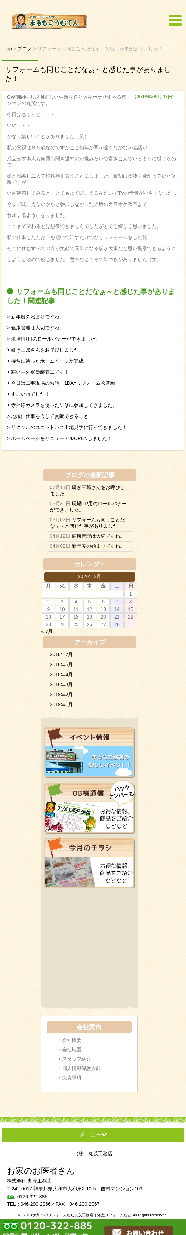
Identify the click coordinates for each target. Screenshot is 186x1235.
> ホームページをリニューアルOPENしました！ (59, 438)
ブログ (74, 475)
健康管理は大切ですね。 (98, 536)
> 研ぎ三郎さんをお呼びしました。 (45, 350)
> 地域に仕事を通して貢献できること (47, 416)
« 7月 (47, 631)
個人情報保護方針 (81, 1068)
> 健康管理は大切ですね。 (35, 328)
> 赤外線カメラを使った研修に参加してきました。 (62, 405)
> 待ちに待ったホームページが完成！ (47, 361)
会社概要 (71, 1040)
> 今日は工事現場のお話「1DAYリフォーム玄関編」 (63, 383)
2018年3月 (61, 684)
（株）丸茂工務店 (93, 1153)
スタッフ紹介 (76, 1059)
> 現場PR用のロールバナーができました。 (53, 339)
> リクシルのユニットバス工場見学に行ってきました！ (67, 427)
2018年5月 (61, 664)
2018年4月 (61, 674)
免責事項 (71, 1077)
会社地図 (71, 1049)
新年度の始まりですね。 (98, 546)
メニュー (93, 1134)
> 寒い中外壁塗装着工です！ (38, 372)
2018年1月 (61, 704)
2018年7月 (61, 654)
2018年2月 (61, 694)
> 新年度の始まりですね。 (35, 316)
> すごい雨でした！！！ (33, 394)
